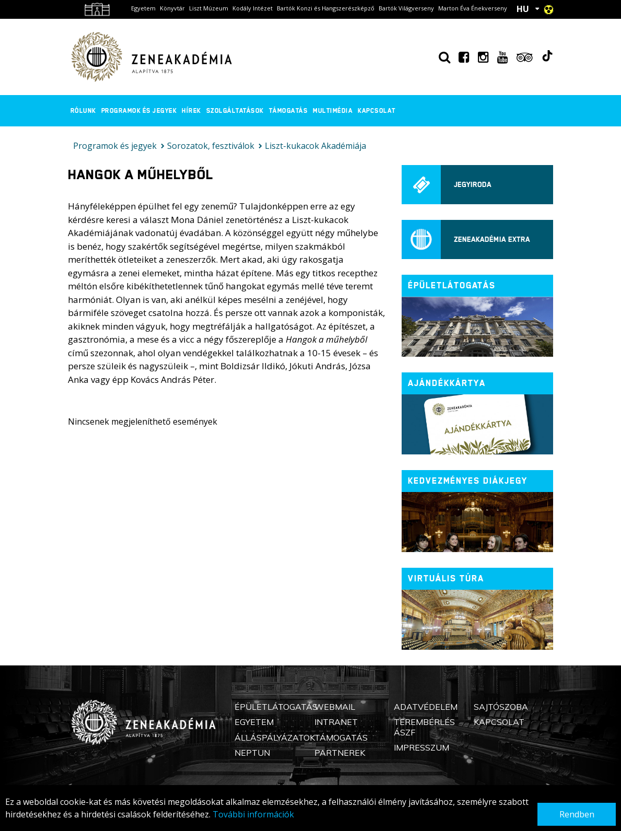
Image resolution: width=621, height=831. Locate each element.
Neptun (252, 752)
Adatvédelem (426, 706)
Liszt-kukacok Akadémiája (315, 145)
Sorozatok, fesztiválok (210, 145)
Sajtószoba (501, 706)
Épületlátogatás (276, 706)
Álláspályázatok (275, 737)
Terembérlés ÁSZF (424, 727)
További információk (253, 814)
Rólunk (83, 110)
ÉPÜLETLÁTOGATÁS (452, 285)
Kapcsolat (377, 110)
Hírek (191, 110)
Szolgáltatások (235, 110)
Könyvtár (172, 8)
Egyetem (143, 8)
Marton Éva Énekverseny (472, 8)
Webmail (334, 706)
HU (523, 9)
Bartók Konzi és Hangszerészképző (325, 8)
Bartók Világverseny (406, 8)
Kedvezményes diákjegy (468, 481)
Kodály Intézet (252, 8)
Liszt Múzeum (208, 8)
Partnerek (339, 752)
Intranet (336, 722)
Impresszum (421, 747)
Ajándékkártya (447, 383)
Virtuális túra (446, 578)
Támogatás (288, 110)
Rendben (576, 814)
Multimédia (333, 110)
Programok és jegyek (139, 110)
